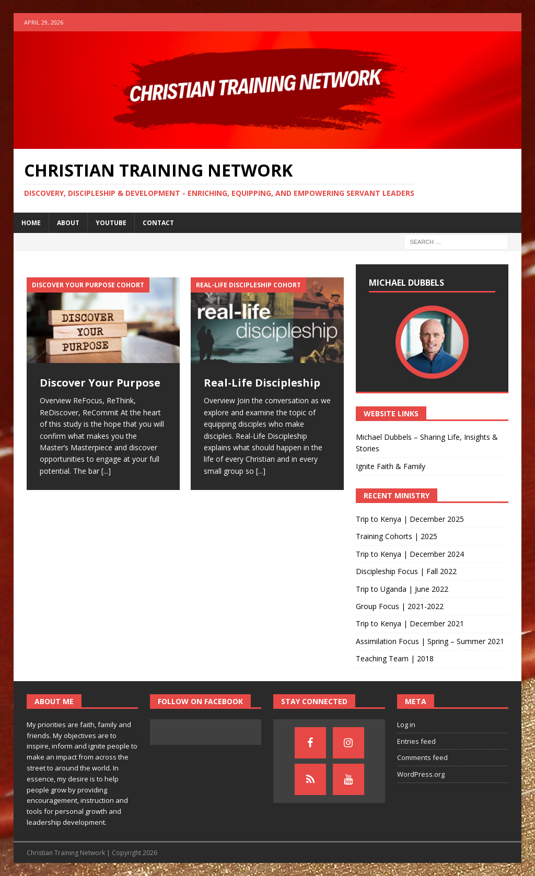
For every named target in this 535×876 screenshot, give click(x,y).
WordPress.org (421, 774)
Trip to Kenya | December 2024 (410, 554)
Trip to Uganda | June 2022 (402, 589)
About (68, 222)
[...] (106, 471)
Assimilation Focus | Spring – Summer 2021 (430, 641)
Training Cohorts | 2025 (396, 536)
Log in (406, 724)
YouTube (111, 222)
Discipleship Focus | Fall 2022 (406, 571)
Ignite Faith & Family (390, 466)
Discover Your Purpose (100, 383)
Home (31, 222)
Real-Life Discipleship (262, 383)
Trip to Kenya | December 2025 (410, 519)
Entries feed (416, 741)
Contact (158, 222)
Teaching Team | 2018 (395, 658)
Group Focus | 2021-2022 (400, 606)
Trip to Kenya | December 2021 (410, 623)
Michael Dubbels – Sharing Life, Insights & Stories (427, 442)
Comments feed (422, 757)
